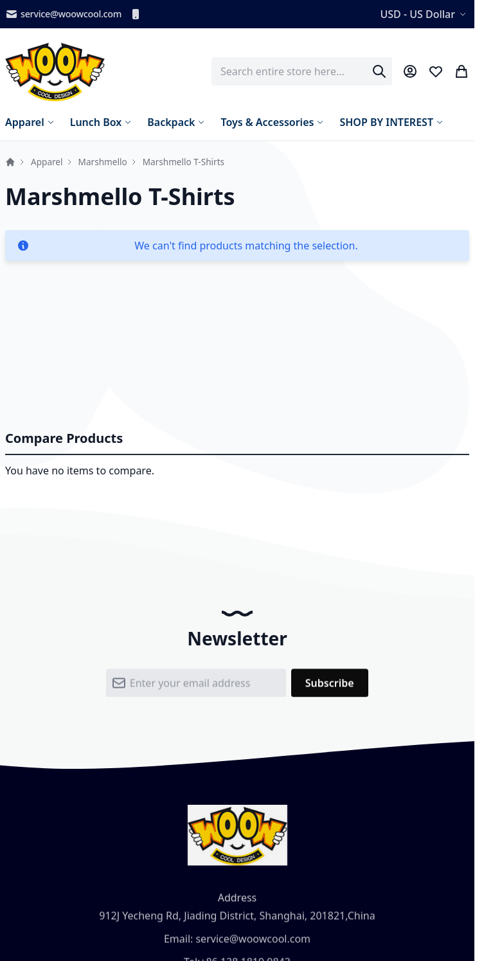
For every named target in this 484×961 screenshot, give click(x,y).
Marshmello (102, 162)
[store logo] (55, 71)
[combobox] (301, 71)
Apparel (47, 162)
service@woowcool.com (63, 14)
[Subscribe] (329, 686)
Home (10, 162)
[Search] (379, 71)
